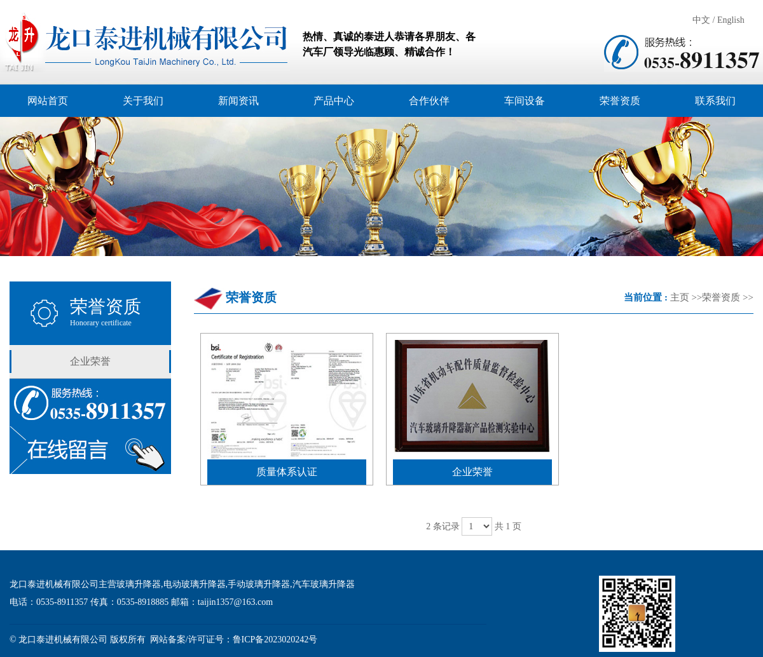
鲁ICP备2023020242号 (275, 639)
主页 (679, 297)
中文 (701, 20)
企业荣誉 (90, 361)
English (731, 20)
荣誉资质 (721, 297)
